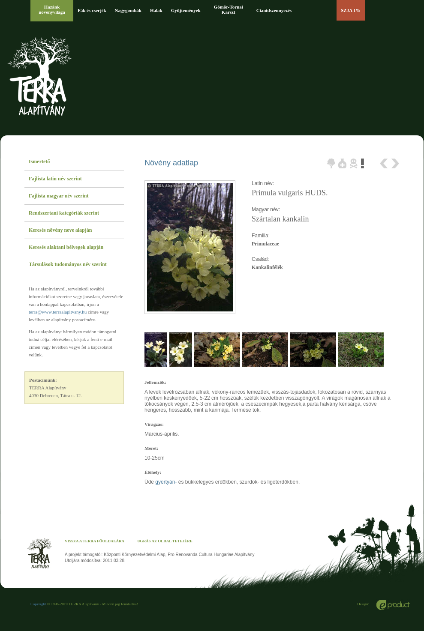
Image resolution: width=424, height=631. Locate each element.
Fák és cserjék (92, 10)
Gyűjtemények (186, 10)
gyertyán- (166, 482)
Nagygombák (128, 10)
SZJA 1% (351, 10)
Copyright (38, 604)
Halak (156, 10)
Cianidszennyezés (274, 10)
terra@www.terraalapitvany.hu (58, 311)
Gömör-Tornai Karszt (228, 9)
